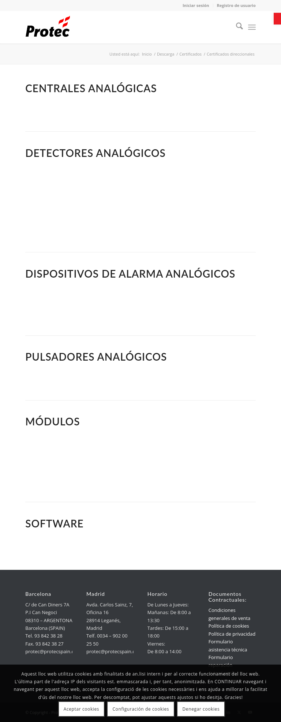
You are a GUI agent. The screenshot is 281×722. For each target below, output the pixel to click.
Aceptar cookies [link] (81, 709)
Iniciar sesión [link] (196, 5)
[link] (277, 19)
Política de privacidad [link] (232, 634)
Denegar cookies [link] (201, 709)
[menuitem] (236, 27)
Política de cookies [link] (229, 626)
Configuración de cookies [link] (140, 709)
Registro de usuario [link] (236, 5)
